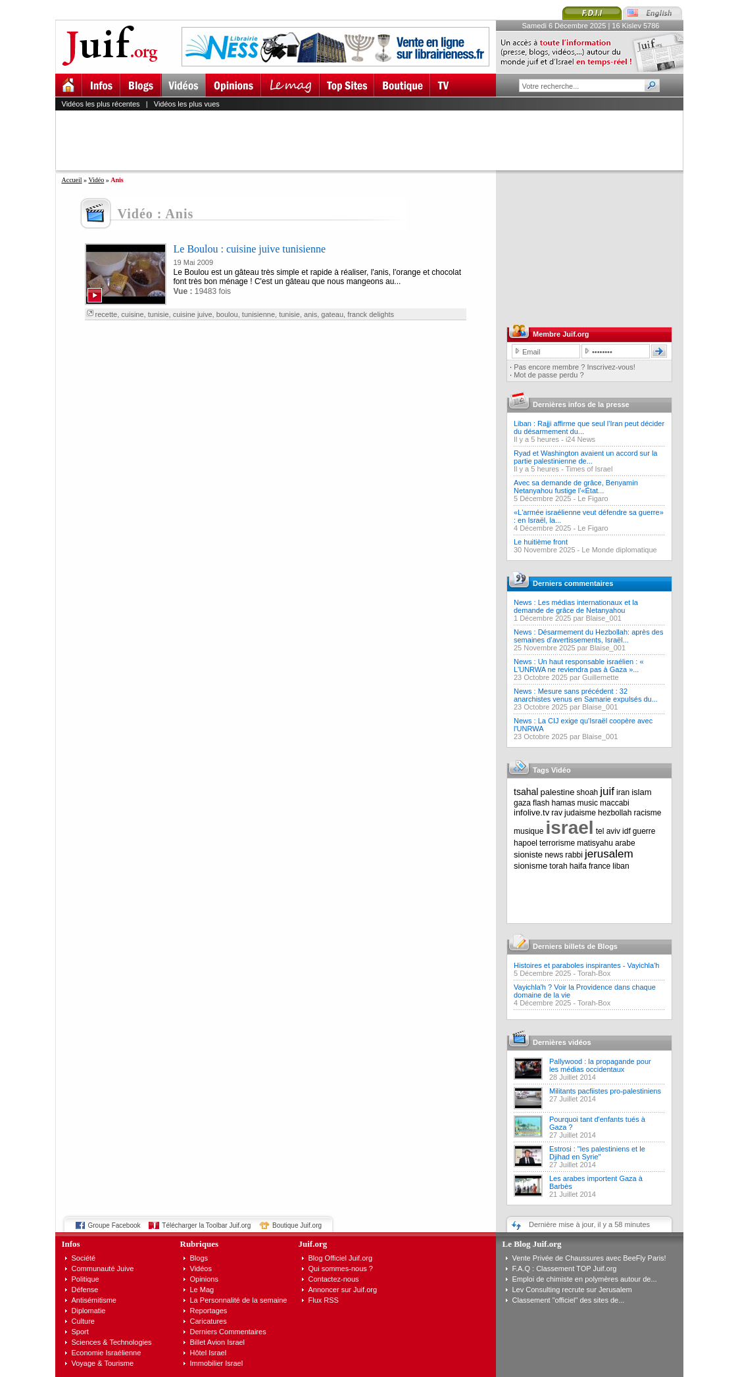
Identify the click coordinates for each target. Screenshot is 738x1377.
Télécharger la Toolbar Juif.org (206, 1225)
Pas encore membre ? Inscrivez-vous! (574, 367)
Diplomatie (89, 1311)
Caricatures (208, 1321)
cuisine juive (192, 314)
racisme (648, 812)
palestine (557, 792)
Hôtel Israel (208, 1353)
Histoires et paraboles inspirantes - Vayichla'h (586, 965)
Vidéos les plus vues (187, 104)
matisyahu (595, 843)
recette (106, 314)
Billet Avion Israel (217, 1342)
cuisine (132, 314)
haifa (578, 866)
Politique (85, 1279)
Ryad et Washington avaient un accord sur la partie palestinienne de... (586, 457)
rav (556, 812)
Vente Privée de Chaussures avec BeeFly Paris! (589, 1258)
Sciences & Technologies (112, 1342)
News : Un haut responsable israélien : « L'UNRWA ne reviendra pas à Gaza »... (579, 665)
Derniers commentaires (573, 583)
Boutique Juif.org (297, 1225)
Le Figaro (593, 498)
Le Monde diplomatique (618, 550)
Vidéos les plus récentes (101, 104)
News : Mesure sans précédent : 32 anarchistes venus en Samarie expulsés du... (586, 695)
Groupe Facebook (114, 1225)
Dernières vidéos (562, 1042)
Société (84, 1258)
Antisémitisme (94, 1300)
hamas (564, 803)
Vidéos (201, 1268)
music (588, 803)
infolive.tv (531, 812)
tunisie (158, 314)
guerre (644, 831)
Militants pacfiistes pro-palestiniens (605, 1091)
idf (626, 831)
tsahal (526, 791)
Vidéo (96, 179)
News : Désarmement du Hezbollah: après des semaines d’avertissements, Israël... (588, 636)
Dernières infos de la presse (581, 404)
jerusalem (609, 854)
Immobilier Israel (216, 1363)
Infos (71, 1244)
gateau (332, 314)
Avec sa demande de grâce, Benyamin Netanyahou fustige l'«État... (576, 487)
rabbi (574, 854)
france (599, 866)
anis (310, 314)
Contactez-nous (333, 1279)
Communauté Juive (103, 1268)
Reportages (209, 1311)
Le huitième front (541, 542)
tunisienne (258, 314)
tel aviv (608, 831)
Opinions (204, 1279)
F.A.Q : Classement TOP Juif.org (564, 1268)
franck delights (370, 314)
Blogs (199, 1258)
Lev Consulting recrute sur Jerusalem (572, 1289)
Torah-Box (594, 973)
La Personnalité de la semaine (238, 1300)
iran (622, 792)
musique (528, 831)
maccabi (614, 803)
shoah (588, 792)
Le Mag (202, 1289)
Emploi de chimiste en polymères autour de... (584, 1279)
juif (607, 791)
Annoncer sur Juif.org (343, 1289)
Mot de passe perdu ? (548, 375)
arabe (625, 843)
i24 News (580, 439)
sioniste (528, 854)
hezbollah (614, 812)
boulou (227, 314)
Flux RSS (323, 1300)
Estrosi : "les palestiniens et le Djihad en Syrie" (597, 1153)
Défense (85, 1289)
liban (620, 866)
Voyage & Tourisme (103, 1363)
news (554, 854)
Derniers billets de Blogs (575, 946)
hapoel (525, 843)
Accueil (72, 179)
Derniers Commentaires (228, 1332)
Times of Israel (589, 469)
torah (558, 866)
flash (541, 803)
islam (641, 792)
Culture (83, 1321)
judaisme (580, 812)
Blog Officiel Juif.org (340, 1258)
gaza (522, 803)
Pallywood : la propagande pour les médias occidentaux (600, 1065)
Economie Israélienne (106, 1353)
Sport (80, 1332)
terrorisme (557, 843)
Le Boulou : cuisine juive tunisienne (250, 248)
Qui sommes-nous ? (340, 1268)
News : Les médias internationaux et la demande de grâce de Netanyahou (576, 606)
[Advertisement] (375, 140)
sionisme (530, 866)
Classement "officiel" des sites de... (568, 1300)
